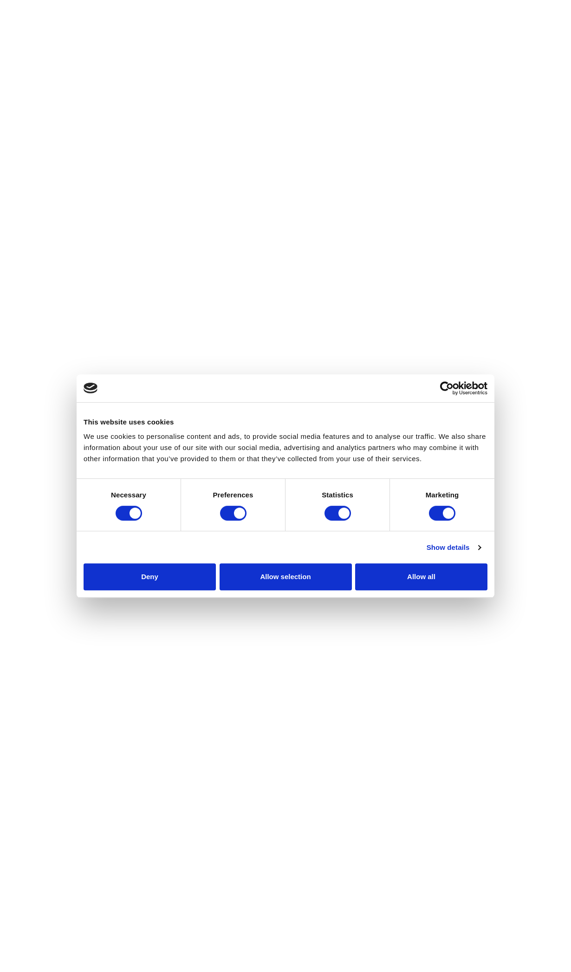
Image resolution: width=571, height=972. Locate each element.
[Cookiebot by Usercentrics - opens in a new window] (446, 388)
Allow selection (285, 577)
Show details (448, 547)
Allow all (421, 577)
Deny (149, 577)
